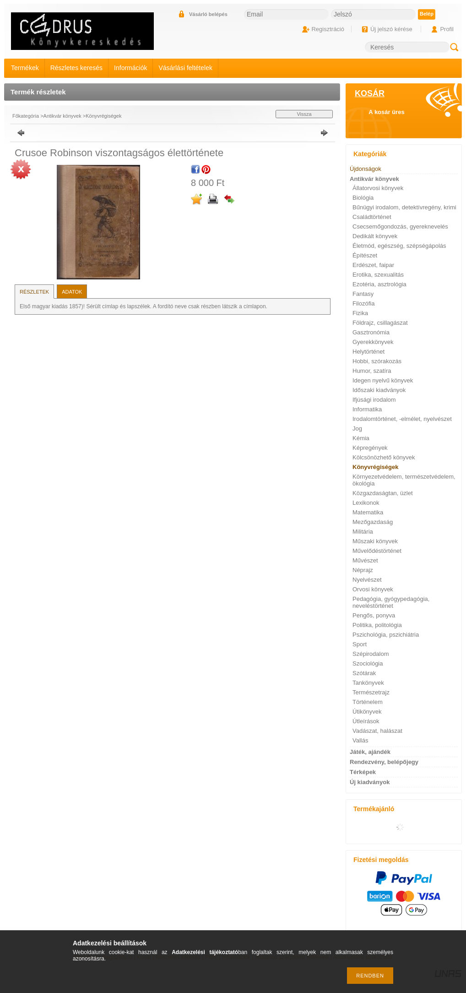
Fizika (360, 313)
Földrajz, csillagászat (380, 322)
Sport (359, 644)
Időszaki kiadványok (379, 390)
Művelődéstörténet (376, 550)
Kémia (360, 438)
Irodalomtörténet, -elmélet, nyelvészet (402, 418)
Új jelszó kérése (391, 29)
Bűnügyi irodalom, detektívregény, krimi (404, 207)
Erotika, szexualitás (378, 274)
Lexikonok (365, 502)
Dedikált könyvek (374, 236)
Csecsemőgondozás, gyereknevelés (400, 226)
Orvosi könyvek (372, 589)
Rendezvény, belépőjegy (384, 761)
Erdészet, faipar (373, 265)
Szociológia (367, 663)
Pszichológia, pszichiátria (385, 634)
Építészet (364, 255)
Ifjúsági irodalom (374, 399)
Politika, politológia (377, 625)
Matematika (367, 512)
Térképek (363, 772)
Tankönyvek (368, 682)
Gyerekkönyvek (373, 341)
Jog (357, 428)
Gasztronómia (371, 332)
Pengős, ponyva (373, 615)
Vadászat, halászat (377, 730)
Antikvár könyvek (62, 116)
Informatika (367, 409)
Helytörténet (368, 351)
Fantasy (363, 293)
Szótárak (364, 673)
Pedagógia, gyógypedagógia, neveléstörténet (390, 602)
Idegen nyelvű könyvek (382, 380)
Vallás (360, 740)
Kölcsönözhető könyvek (383, 457)
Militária (362, 531)
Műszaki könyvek (375, 541)
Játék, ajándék (370, 751)
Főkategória (25, 116)
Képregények (370, 447)
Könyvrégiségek (103, 116)
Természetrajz (371, 692)
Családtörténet (371, 216)
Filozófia (363, 303)
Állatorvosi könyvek (377, 188)
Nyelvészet (367, 579)
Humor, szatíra (371, 370)
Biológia (363, 197)
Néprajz (362, 570)
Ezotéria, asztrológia (379, 284)
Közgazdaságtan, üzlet (382, 493)
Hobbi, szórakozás (376, 361)
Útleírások (365, 721)
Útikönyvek (367, 711)
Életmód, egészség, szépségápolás (399, 245)
